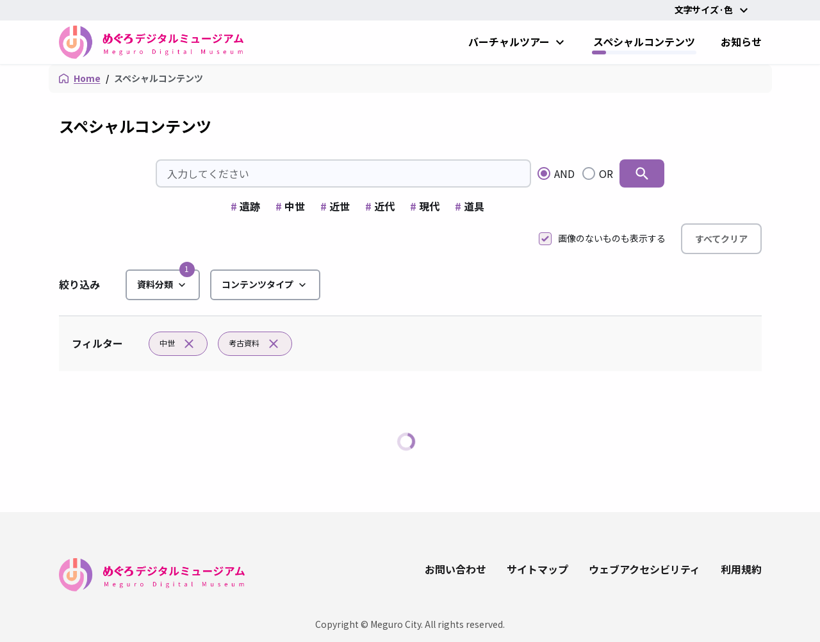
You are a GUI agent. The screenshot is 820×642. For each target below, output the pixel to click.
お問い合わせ (455, 569)
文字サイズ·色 (713, 10)
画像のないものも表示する (602, 238)
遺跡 (245, 206)
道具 (469, 206)
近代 (380, 206)
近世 (335, 206)
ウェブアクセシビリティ (644, 569)
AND (564, 173)
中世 (290, 206)
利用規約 (741, 569)
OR (606, 173)
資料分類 (162, 285)
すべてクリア (721, 238)
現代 (424, 206)
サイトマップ (537, 569)
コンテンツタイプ (265, 285)
